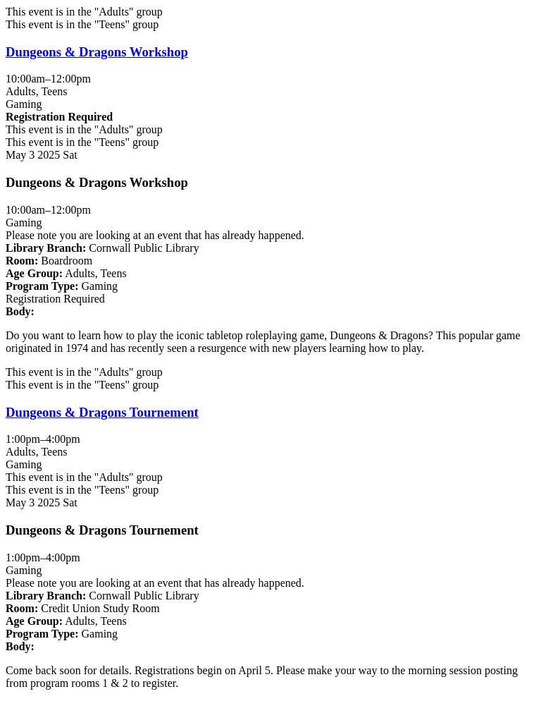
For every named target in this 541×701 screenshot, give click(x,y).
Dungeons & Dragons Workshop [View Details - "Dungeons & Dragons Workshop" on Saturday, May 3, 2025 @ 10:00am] (97, 51)
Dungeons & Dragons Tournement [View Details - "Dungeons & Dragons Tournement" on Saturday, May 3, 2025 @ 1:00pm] (102, 412)
